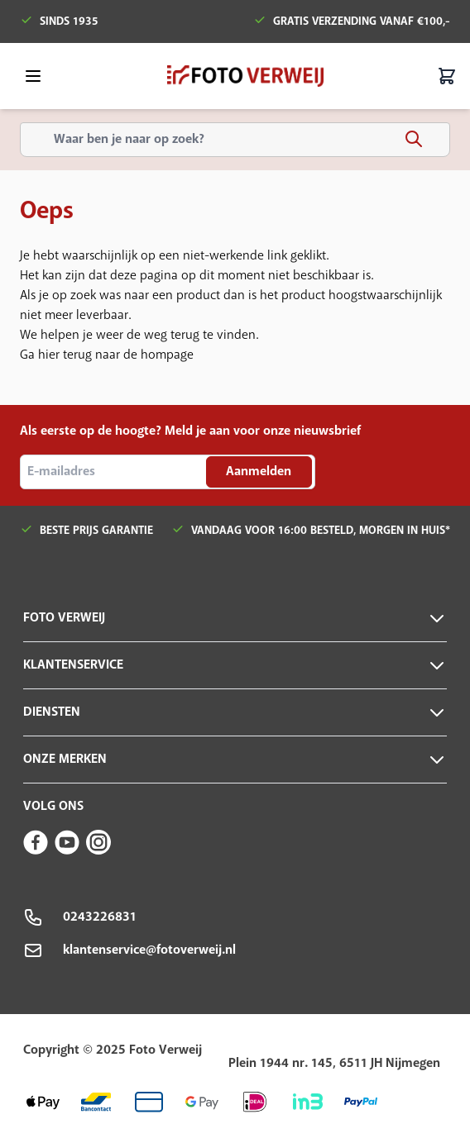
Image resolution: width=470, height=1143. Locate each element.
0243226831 (100, 917)
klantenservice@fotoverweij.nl (149, 950)
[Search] (414, 139)
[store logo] (245, 76)
